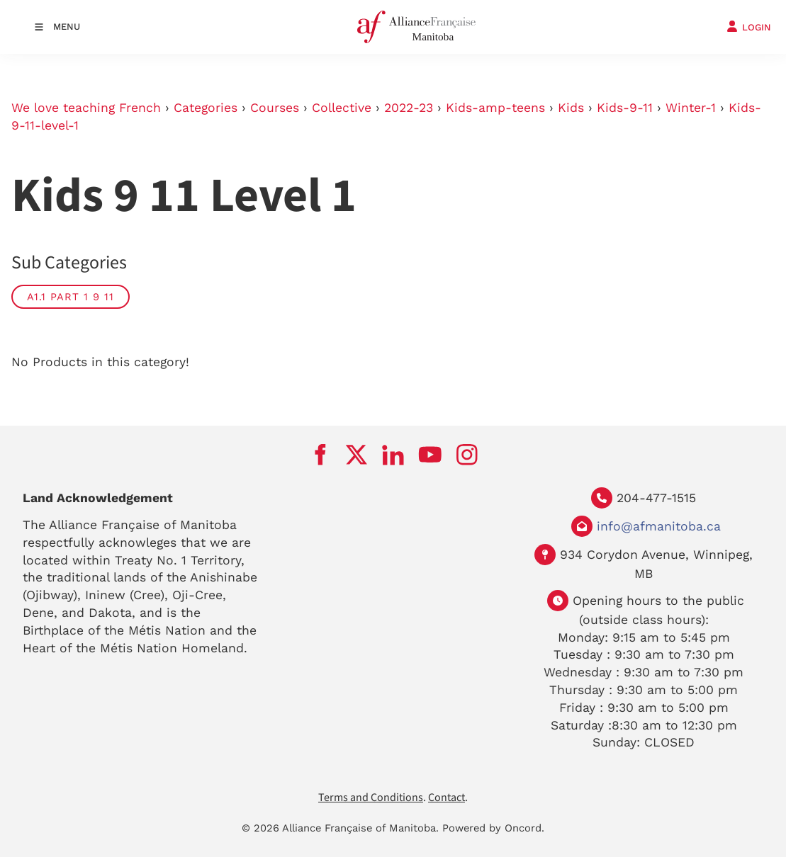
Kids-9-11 (625, 108)
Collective (341, 108)
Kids (571, 108)
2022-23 (408, 108)
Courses (274, 108)
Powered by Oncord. (493, 828)
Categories (205, 108)
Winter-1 (691, 108)
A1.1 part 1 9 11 (70, 296)
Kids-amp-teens (495, 108)
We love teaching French (86, 108)
